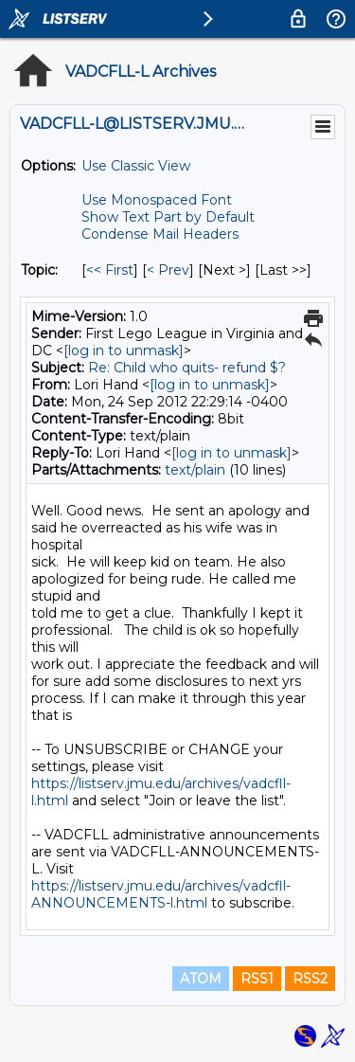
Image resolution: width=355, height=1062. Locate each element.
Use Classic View (135, 165)
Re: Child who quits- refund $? (187, 367)
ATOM (201, 978)
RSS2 (310, 978)
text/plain (195, 469)
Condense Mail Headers (160, 234)
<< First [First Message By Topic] (109, 270)
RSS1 (257, 978)
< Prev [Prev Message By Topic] (168, 270)
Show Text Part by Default (168, 216)
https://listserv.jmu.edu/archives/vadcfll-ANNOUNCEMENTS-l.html (161, 894)
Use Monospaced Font (156, 199)
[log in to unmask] (123, 350)
